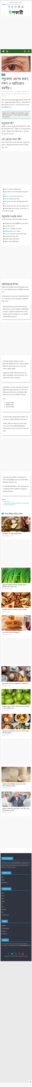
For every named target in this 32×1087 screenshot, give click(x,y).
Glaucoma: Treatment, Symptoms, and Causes (16, 503)
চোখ (28, 208)
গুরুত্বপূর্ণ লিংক (4, 882)
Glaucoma (7, 501)
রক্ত (2, 877)
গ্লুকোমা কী (5, 93)
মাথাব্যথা (10, 196)
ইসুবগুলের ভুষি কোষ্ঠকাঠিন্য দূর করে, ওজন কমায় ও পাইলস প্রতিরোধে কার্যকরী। (14, 785)
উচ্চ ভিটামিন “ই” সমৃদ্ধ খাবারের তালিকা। (12, 534)
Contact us (4, 934)
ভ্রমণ (2, 898)
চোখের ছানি (7, 234)
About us (3, 931)
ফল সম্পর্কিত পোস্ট (5, 915)
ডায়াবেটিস (7, 228)
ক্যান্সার (2, 880)
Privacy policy (5, 928)
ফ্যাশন (2, 893)
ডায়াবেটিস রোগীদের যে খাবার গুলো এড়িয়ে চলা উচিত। (15, 609)
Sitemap (3, 925)
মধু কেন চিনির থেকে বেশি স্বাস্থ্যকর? (11, 632)
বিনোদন (2, 896)
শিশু (2, 904)
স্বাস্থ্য (3, 74)
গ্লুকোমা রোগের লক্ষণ (17, 93)
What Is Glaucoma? (9, 504)
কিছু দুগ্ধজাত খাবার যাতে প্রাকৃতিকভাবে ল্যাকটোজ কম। (15, 683)
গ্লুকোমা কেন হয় (10, 93)
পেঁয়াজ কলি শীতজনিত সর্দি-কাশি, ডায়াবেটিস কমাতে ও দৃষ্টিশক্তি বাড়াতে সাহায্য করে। (14, 586)
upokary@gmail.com (24, 945)
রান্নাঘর (3, 901)
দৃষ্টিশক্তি (7, 199)
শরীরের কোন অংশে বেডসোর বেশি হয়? (14, 4)
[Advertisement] (16, 32)
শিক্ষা (2, 912)
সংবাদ (2, 907)
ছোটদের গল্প (3, 909)
